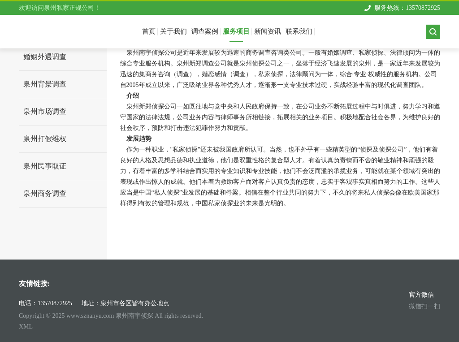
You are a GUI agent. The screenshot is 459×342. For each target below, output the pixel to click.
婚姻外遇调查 (44, 57)
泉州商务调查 (44, 193)
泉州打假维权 (44, 139)
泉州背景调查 (44, 84)
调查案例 (204, 31)
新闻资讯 (267, 31)
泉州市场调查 (44, 111)
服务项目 (236, 31)
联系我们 (299, 31)
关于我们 (173, 31)
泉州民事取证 (44, 166)
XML (26, 326)
